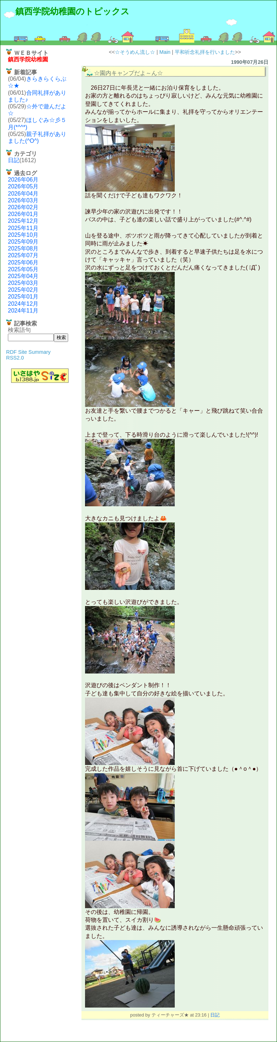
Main (164, 52)
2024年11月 (23, 311)
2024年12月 (23, 304)
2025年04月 (23, 276)
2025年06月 (23, 262)
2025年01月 (23, 297)
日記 (13, 160)
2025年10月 (23, 235)
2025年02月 (23, 290)
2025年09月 (23, 242)
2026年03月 (23, 200)
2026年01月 (23, 214)
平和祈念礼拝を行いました (205, 52)
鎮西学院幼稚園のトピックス (72, 11)
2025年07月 (23, 255)
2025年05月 (23, 269)
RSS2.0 (15, 358)
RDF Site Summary (28, 352)
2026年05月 (23, 186)
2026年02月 (23, 207)
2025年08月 (23, 248)
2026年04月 (23, 194)
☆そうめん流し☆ (135, 52)
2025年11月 (23, 228)
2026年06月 (23, 180)
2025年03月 (23, 283)
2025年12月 (23, 221)
